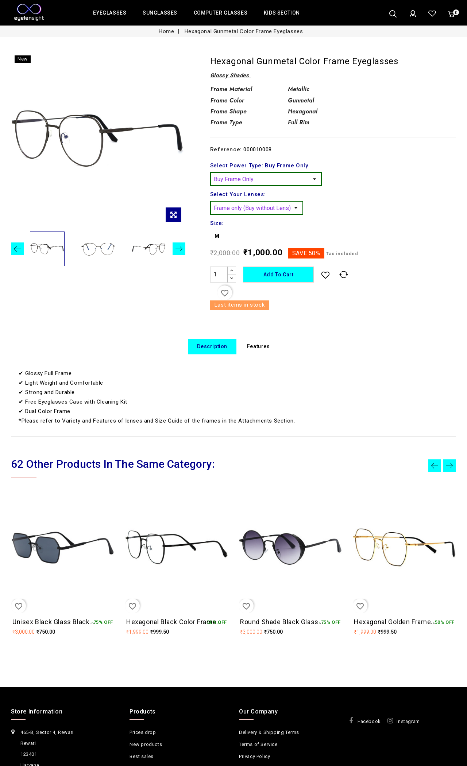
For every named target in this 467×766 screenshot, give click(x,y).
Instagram (408, 731)
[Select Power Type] (266, 179)
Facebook (369, 731)
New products (146, 754)
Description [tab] (212, 347)
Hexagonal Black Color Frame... (173, 622)
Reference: (226, 149)
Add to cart (280, 274)
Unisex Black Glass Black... (53, 622)
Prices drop (143, 742)
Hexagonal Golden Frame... (395, 622)
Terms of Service (258, 754)
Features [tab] (258, 347)
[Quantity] (219, 275)
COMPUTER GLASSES (221, 13)
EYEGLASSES (109, 13)
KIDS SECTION (282, 13)
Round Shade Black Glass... (282, 622)
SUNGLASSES (160, 13)
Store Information (36, 721)
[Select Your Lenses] (256, 208)
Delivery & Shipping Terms (269, 742)
